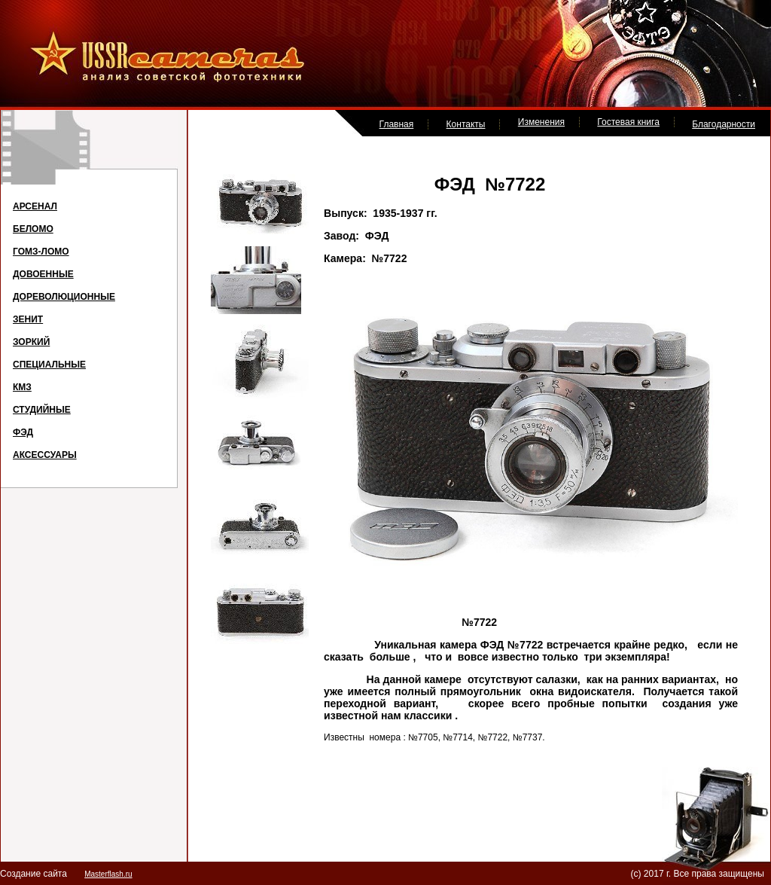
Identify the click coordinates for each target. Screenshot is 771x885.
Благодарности (723, 124)
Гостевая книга (628, 122)
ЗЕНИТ (28, 319)
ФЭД (23, 432)
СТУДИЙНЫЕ (42, 409)
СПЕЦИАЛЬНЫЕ (49, 364)
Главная (396, 124)
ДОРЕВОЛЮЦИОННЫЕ (64, 296)
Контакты (466, 124)
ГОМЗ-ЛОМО (41, 251)
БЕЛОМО (33, 229)
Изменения (541, 122)
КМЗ (22, 387)
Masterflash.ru (108, 874)
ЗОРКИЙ (31, 342)
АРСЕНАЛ (35, 206)
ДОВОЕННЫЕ (43, 274)
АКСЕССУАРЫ (45, 455)
